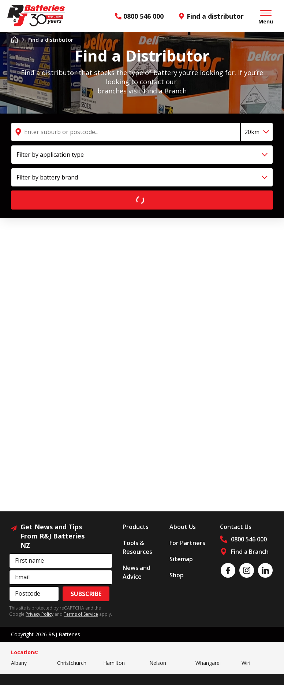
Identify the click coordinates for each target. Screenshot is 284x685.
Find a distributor (211, 16)
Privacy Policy (39, 614)
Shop (176, 575)
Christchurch (71, 662)
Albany (19, 662)
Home (14, 39)
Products (136, 527)
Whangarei (208, 662)
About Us (182, 527)
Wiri (246, 662)
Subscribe (86, 594)
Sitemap (181, 559)
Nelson (157, 662)
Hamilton (114, 662)
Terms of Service (81, 614)
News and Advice (136, 572)
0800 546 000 (139, 16)
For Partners (187, 543)
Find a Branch (165, 90)
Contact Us (235, 527)
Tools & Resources (137, 547)
